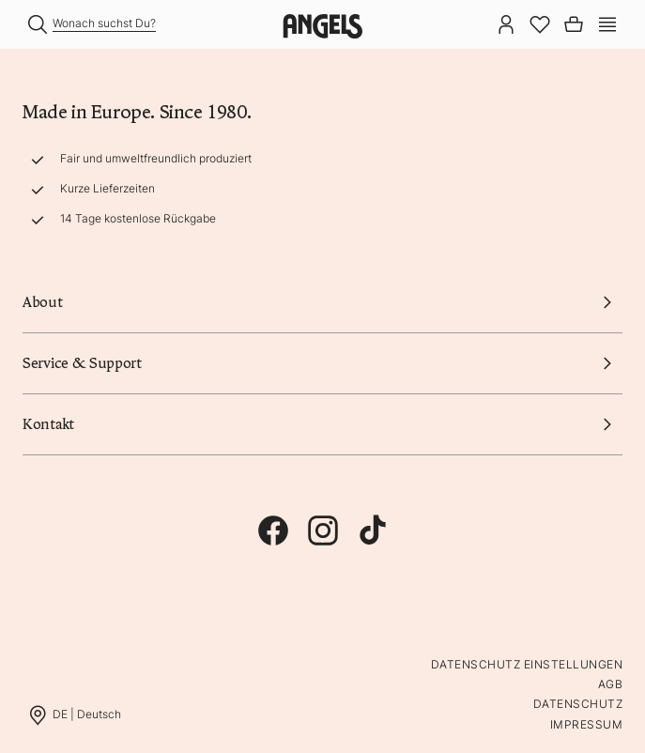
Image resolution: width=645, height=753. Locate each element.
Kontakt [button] (322, 424)
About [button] (322, 302)
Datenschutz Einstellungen (526, 664)
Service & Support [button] (322, 363)
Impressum (586, 724)
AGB (610, 684)
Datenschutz (577, 704)
